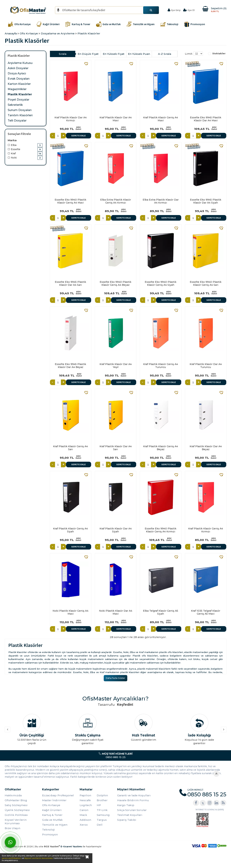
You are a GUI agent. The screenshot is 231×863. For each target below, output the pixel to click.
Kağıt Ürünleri (52, 810)
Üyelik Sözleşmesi (17, 810)
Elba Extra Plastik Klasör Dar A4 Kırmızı (161, 201)
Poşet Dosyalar (18, 99)
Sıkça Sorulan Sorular (132, 810)
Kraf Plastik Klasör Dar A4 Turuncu (206, 366)
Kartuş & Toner (52, 815)
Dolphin (102, 795)
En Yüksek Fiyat (113, 54)
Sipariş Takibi (126, 819)
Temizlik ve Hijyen (54, 824)
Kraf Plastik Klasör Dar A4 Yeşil (116, 366)
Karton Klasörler (19, 84)
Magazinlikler (17, 89)
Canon (84, 810)
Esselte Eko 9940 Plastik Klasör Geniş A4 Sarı (205, 283)
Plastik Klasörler (20, 94)
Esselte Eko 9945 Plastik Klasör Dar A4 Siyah (205, 201)
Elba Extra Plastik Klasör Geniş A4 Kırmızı (115, 201)
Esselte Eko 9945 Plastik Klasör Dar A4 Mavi (205, 119)
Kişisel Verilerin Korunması (16, 821)
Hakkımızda (13, 795)
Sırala (62, 54)
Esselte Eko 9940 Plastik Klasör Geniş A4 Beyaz (115, 283)
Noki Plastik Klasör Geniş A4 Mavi (70, 612)
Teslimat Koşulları (129, 815)
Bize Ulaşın (12, 828)
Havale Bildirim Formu (133, 800)
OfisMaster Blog (16, 800)
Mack (83, 815)
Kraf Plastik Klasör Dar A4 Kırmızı (70, 119)
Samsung (103, 815)
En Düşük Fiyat (88, 54)
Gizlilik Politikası (16, 815)
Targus (102, 819)
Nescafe (85, 800)
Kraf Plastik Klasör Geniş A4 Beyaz (160, 448)
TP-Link (102, 810)
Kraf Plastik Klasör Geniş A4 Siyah (70, 530)
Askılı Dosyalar (18, 68)
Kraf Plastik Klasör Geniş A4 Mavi (160, 119)
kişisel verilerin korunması (38, 858)
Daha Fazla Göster (115, 678)
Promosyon (50, 834)
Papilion (85, 795)
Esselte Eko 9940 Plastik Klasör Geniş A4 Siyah (160, 283)
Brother (102, 800)
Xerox (84, 824)
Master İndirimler (54, 800)
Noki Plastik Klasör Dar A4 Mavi (115, 612)
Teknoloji (48, 829)
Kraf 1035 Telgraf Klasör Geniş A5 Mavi (205, 612)
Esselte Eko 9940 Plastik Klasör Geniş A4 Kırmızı (160, 530)
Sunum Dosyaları (20, 110)
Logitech (86, 805)
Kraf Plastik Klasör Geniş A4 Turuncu (160, 366)
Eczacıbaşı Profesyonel (58, 795)
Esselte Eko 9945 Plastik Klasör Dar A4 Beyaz (70, 366)
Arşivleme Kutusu (20, 63)
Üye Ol (191, 10)
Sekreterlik (15, 104)
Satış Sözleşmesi (16, 805)
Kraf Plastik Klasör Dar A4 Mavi (116, 119)
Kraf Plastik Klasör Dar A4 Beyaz (206, 448)
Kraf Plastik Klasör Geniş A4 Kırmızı (205, 530)
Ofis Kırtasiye (51, 805)
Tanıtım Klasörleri (20, 115)
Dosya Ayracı (17, 73)
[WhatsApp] (10, 842)
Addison (85, 819)
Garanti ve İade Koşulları (134, 795)
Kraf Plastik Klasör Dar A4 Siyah (116, 530)
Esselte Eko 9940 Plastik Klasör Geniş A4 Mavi (70, 201)
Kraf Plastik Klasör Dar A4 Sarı (116, 448)
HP (99, 805)
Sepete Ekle (78, 135)
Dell (99, 824)
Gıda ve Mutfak (52, 819)
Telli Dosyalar (17, 120)
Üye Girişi (176, 10)
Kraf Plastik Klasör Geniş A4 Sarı (70, 448)
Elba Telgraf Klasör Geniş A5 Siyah (160, 612)
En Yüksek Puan (139, 54)
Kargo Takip (125, 805)
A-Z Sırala (164, 54)
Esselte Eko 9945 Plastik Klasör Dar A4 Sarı (70, 283)
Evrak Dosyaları (19, 78)
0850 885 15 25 (115, 755)
